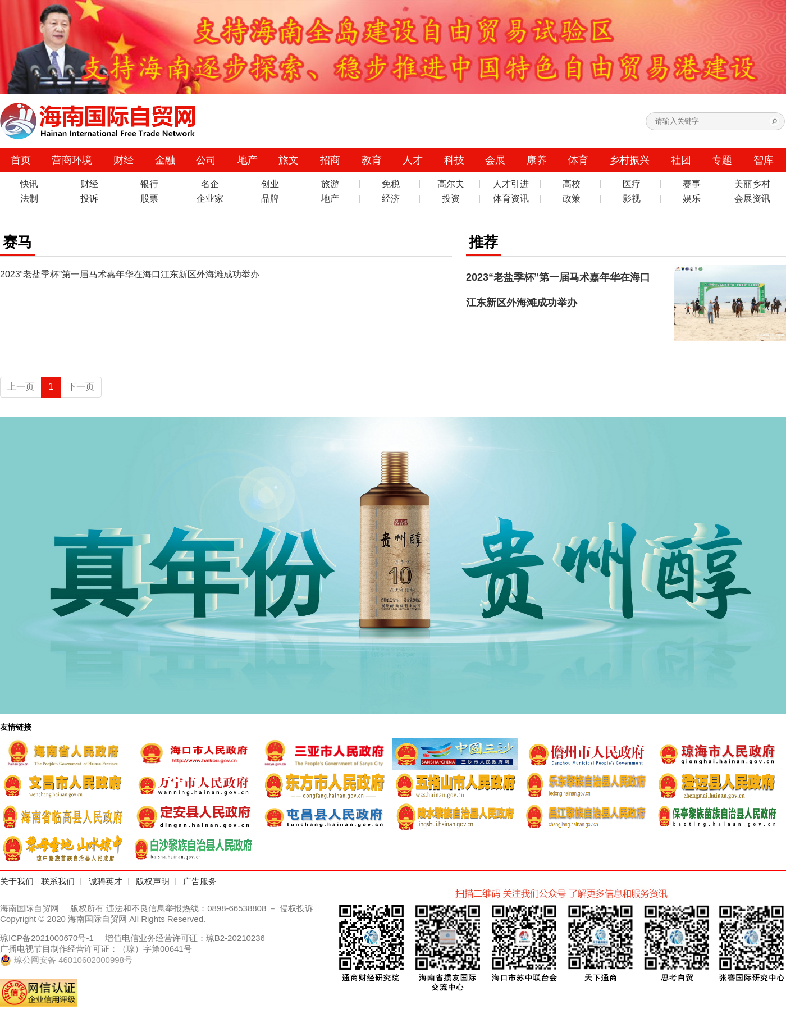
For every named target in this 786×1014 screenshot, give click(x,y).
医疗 (632, 184)
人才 (413, 160)
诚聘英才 (105, 881)
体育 (578, 160)
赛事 (692, 184)
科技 (454, 160)
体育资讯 (511, 199)
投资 (451, 199)
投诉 (89, 199)
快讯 (29, 184)
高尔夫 (450, 184)
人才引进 (511, 184)
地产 (247, 160)
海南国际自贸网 (29, 908)
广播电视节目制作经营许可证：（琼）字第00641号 (96, 948)
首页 (21, 160)
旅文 (288, 160)
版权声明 (153, 881)
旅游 (330, 184)
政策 (572, 199)
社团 (681, 160)
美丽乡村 (752, 184)
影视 (632, 199)
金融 (165, 160)
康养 (537, 160)
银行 (149, 184)
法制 (29, 199)
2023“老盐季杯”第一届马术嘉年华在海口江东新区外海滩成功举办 (129, 274)
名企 (210, 184)
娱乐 (692, 199)
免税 (391, 184)
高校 (572, 184)
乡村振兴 (629, 160)
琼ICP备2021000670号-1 (47, 938)
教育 (372, 160)
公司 (206, 160)
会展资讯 (752, 199)
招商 (330, 160)
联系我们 (58, 881)
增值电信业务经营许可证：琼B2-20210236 (185, 938)
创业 (270, 184)
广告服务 (200, 881)
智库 (763, 160)
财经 (123, 160)
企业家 (209, 199)
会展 (495, 160)
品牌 (270, 199)
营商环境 (72, 160)
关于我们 (17, 881)
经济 (391, 199)
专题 (722, 160)
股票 (149, 199)
